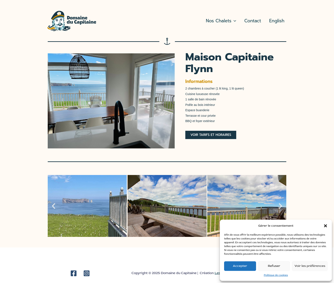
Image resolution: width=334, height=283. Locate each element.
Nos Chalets (221, 21)
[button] (325, 226)
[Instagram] (86, 273)
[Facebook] (73, 273)
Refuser (274, 266)
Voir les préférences (309, 266)
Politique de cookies (276, 275)
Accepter (240, 266)
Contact (252, 20)
